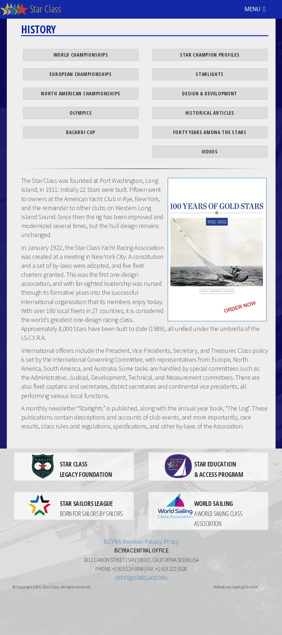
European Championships (80, 74)
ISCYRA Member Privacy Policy (141, 541)
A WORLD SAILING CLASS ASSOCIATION (218, 513)
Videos (210, 151)
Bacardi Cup (80, 132)
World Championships (80, 54)
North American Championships (80, 93)
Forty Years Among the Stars (210, 132)
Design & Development (209, 93)
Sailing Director (245, 586)
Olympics (81, 112)
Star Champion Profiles (209, 54)
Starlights (210, 74)
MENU (255, 9)
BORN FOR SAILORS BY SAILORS (91, 508)
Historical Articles (209, 112)
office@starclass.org (141, 577)
